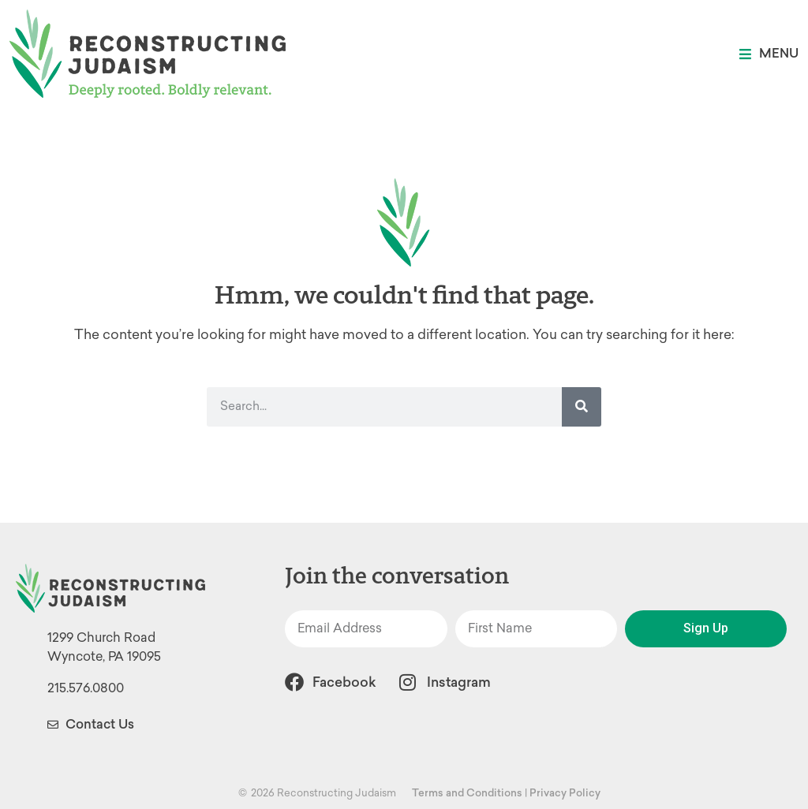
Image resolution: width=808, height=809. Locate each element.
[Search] (581, 407)
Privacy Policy (564, 793)
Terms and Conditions (467, 793)
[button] (769, 54)
